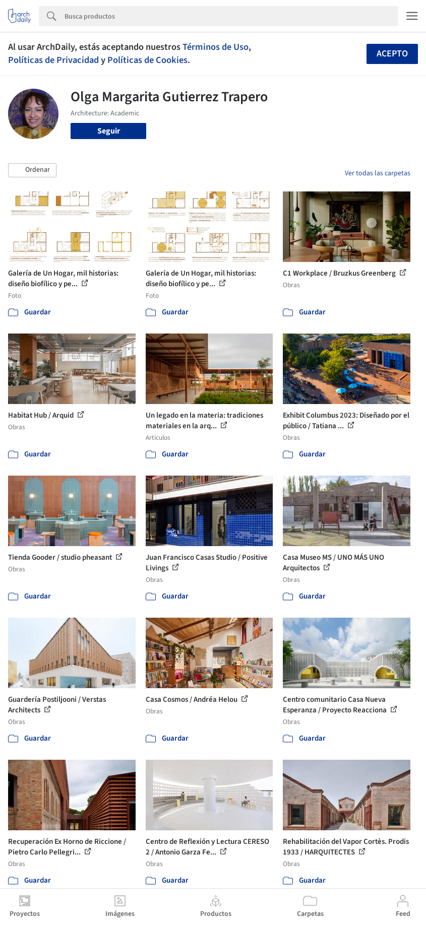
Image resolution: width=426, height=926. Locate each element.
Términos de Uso (215, 46)
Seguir (108, 131)
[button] (32, 170)
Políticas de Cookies (147, 60)
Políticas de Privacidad (53, 60)
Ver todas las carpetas (377, 173)
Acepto (392, 53)
